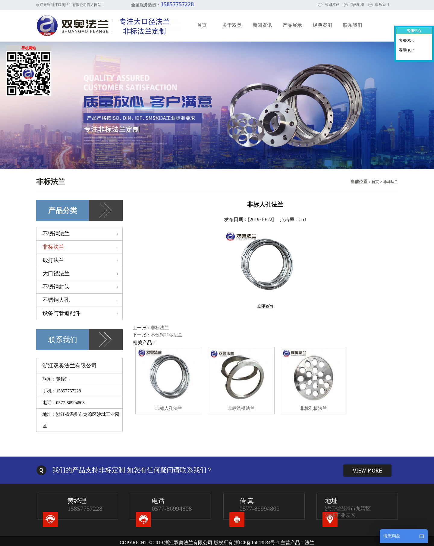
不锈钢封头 (82, 287)
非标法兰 (390, 182)
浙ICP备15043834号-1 (256, 542)
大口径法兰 (82, 273)
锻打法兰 (82, 260)
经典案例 (322, 25)
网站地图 (357, 4)
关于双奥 (232, 25)
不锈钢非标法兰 (166, 334)
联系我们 (382, 4)
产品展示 (292, 25)
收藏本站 (332, 4)
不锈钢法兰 (82, 234)
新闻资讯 (262, 25)
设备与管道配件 (82, 313)
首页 (202, 25)
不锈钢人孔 (82, 300)
